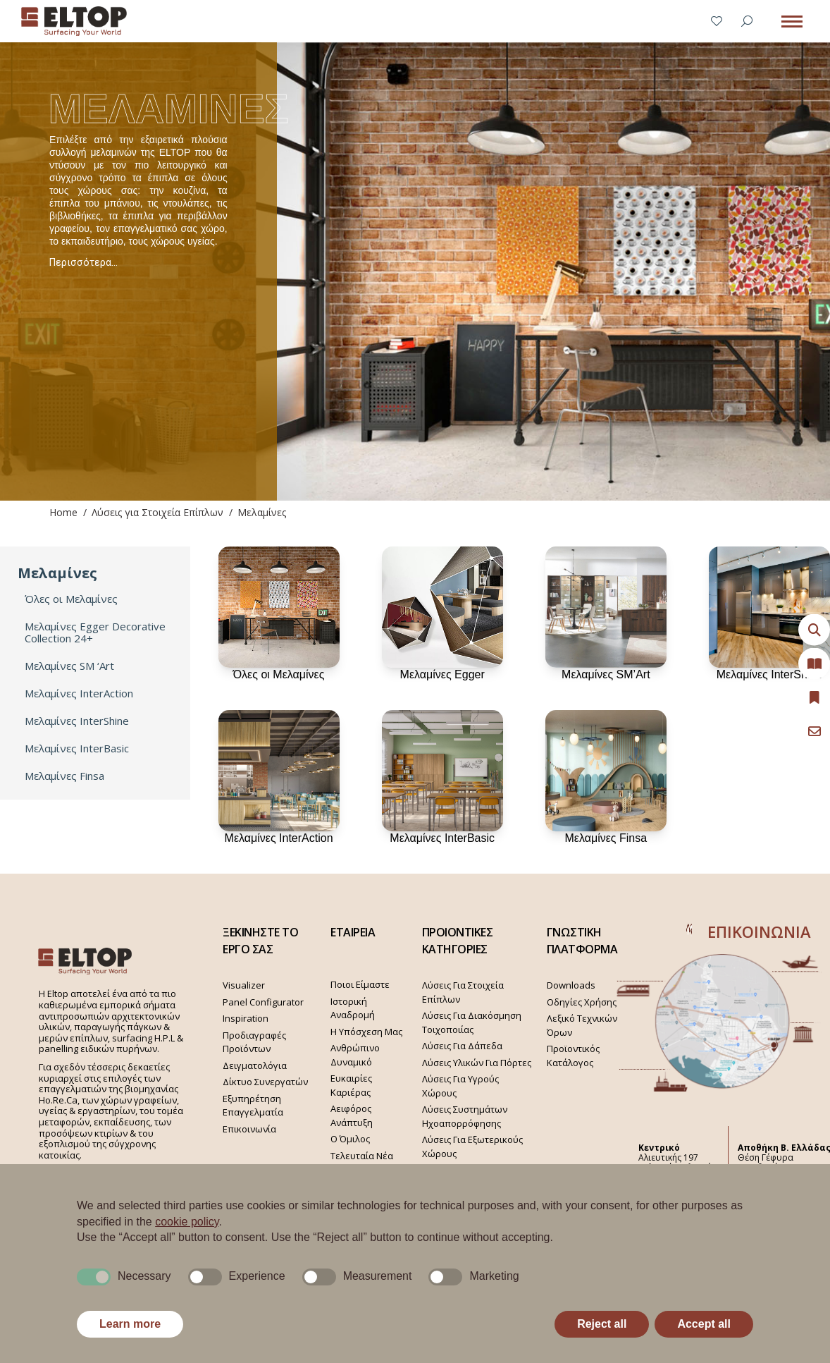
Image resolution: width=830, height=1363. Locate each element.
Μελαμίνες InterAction (79, 693)
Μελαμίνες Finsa (64, 776)
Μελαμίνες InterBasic (77, 748)
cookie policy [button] (186, 1222)
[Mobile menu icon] (792, 21)
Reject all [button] (601, 1324)
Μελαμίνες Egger (442, 674)
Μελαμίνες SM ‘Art (69, 666)
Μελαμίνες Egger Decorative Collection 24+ (95, 632)
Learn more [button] (130, 1324)
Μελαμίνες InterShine (77, 721)
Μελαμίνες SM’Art (606, 674)
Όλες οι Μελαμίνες (71, 599)
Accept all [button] (704, 1324)
